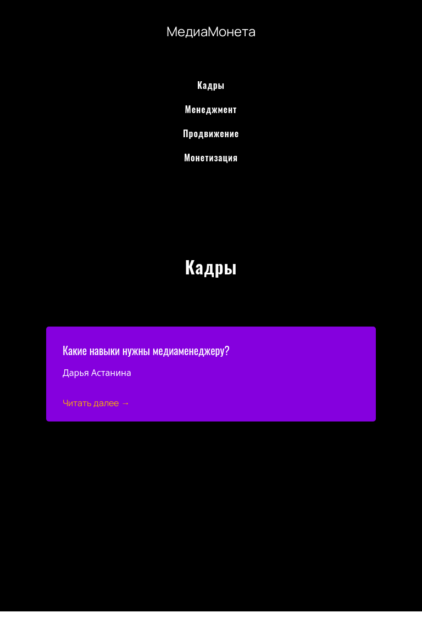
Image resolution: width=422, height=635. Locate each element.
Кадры (211, 85)
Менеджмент (211, 109)
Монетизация (211, 157)
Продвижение (211, 133)
